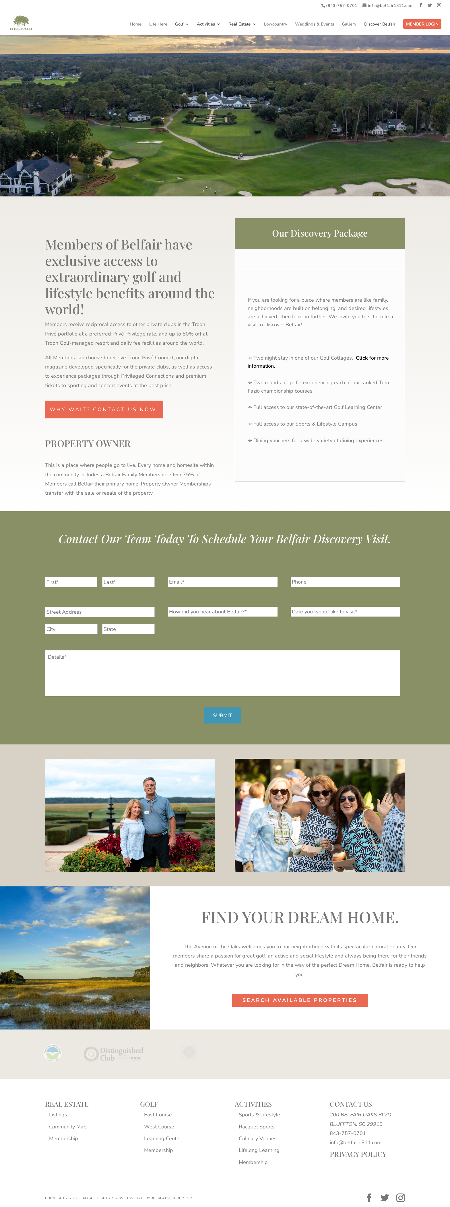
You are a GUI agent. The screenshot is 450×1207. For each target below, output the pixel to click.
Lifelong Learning (259, 1150)
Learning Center (162, 1138)
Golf (179, 24)
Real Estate (239, 24)
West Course (159, 1126)
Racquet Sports (257, 1126)
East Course (158, 1114)
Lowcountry (275, 24)
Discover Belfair (379, 24)
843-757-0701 (348, 1133)
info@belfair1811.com (355, 1142)
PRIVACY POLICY (358, 1154)
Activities (206, 24)
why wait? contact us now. (104, 409)
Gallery (349, 24)
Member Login (422, 24)
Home (135, 24)
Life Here (158, 24)
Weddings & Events (314, 24)
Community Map (68, 1126)
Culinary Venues (258, 1138)
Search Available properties (300, 1000)
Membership (63, 1138)
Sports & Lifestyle (259, 1114)
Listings (58, 1114)
